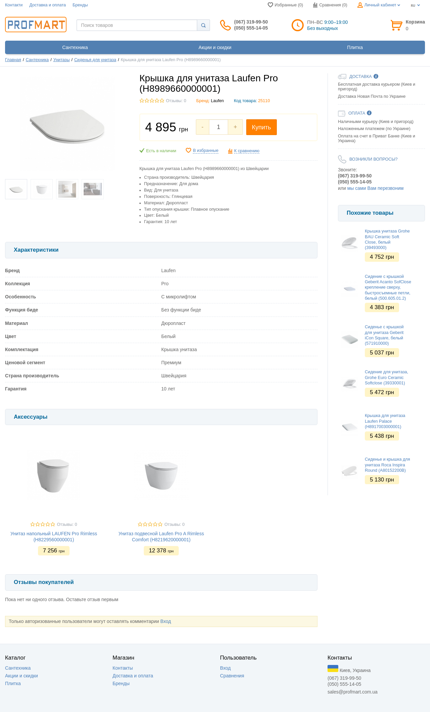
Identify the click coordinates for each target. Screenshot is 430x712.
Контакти (14, 5)
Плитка (13, 683)
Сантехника (37, 59)
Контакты (123, 668)
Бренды (80, 5)
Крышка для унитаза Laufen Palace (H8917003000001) (385, 421)
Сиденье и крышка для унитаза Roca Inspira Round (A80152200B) (387, 465)
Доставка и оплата (47, 5)
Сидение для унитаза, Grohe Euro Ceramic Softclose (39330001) (386, 377)
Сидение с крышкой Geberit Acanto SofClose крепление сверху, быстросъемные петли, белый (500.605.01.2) (388, 287)
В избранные (205, 150)
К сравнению (246, 151)
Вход (165, 621)
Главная (13, 59)
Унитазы (61, 59)
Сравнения (232, 675)
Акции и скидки (21, 675)
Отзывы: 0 (176, 100)
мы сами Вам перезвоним (375, 188)
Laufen (217, 100)
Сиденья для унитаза (95, 59)
